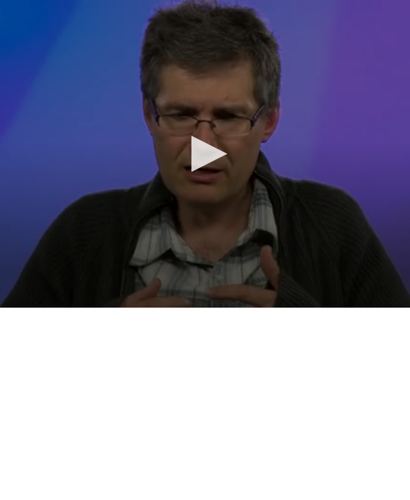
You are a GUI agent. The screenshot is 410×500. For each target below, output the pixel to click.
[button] (205, 154)
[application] (205, 154)
